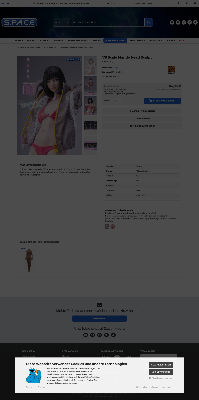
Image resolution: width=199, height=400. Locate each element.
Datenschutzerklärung (147, 387)
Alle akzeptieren (161, 365)
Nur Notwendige (161, 372)
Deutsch (30, 387)
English (41, 387)
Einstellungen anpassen (160, 378)
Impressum (167, 387)
